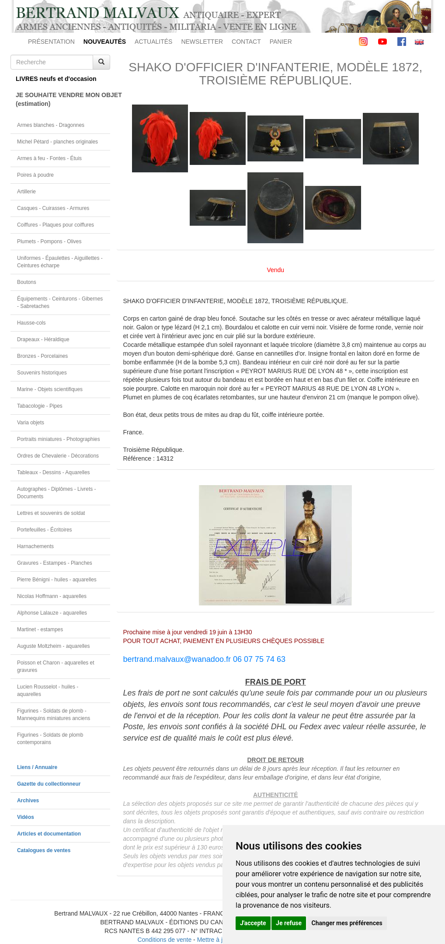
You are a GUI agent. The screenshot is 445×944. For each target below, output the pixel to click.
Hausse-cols (31, 323)
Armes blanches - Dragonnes (50, 125)
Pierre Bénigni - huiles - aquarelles (57, 580)
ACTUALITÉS (153, 41)
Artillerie (26, 192)
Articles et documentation (49, 834)
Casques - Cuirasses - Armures (53, 208)
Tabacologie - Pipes (40, 406)
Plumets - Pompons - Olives (49, 241)
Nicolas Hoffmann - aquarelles (52, 596)
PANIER (281, 41)
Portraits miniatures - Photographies (58, 439)
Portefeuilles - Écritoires (44, 530)
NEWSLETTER (202, 41)
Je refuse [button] (289, 923)
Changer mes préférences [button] (347, 923)
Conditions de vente (164, 939)
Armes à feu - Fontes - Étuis (49, 158)
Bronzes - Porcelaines (42, 356)
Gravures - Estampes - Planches (54, 563)
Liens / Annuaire (37, 767)
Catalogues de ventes (43, 850)
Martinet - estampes (40, 629)
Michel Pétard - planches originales (57, 142)
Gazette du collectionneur (48, 784)
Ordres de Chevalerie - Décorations (58, 456)
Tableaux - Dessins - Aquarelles (53, 472)
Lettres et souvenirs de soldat (51, 513)
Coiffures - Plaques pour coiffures (55, 225)
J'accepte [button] (253, 923)
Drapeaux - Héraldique (43, 339)
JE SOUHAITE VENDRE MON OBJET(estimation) (63, 99)
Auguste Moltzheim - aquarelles (53, 646)
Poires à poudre (35, 175)
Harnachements (35, 546)
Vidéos (25, 817)
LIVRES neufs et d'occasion (56, 78)
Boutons (26, 282)
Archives (28, 800)
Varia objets (30, 423)
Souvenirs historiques (42, 373)
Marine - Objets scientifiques (50, 389)
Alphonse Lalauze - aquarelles (52, 613)
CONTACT (246, 41)
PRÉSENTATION (51, 41)
